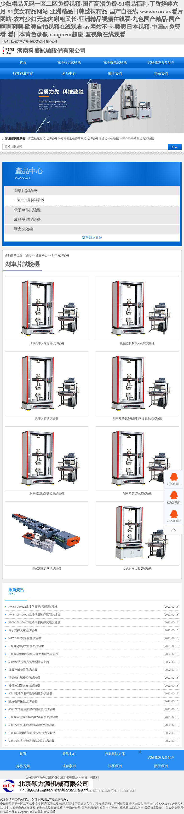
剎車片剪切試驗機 (30, 200)
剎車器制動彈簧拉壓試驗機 (46, 493)
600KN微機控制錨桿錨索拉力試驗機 (31, 740)
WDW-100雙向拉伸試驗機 (24, 638)
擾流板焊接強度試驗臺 (22, 701)
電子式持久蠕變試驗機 (22, 630)
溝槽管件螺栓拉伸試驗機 (24, 677)
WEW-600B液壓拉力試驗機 (137, 138)
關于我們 (115, 73)
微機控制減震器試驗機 (22, 669)
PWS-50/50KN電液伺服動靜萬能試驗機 (33, 606)
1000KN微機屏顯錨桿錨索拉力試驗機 (32, 733)
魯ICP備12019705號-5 (39, 790)
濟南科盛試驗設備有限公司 (51, 51)
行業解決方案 (23, 73)
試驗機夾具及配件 (161, 62)
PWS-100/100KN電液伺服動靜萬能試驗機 (34, 614)
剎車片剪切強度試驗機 (137, 493)
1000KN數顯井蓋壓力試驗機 (26, 646)
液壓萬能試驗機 (27, 220)
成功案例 (69, 766)
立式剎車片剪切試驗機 (137, 568)
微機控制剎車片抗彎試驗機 (137, 343)
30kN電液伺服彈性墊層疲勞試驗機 (30, 693)
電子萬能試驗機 (115, 62)
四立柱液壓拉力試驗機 (42, 138)
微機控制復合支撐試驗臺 (24, 685)
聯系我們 (161, 73)
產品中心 (69, 73)
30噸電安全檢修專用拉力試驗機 (78, 138)
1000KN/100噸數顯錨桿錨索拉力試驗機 (33, 717)
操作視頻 (23, 766)
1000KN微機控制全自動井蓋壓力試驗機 (33, 654)
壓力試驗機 (23, 229)
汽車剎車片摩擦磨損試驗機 (46, 343)
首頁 (23, 62)
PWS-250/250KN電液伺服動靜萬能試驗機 (34, 622)
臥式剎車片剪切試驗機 (46, 568)
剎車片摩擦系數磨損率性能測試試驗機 (137, 418)
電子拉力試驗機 (69, 62)
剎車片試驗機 (25, 191)
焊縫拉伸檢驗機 (109, 138)
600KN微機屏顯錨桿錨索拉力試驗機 (31, 725)
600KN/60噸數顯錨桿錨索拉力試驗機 (31, 709)
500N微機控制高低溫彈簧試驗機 (28, 662)
